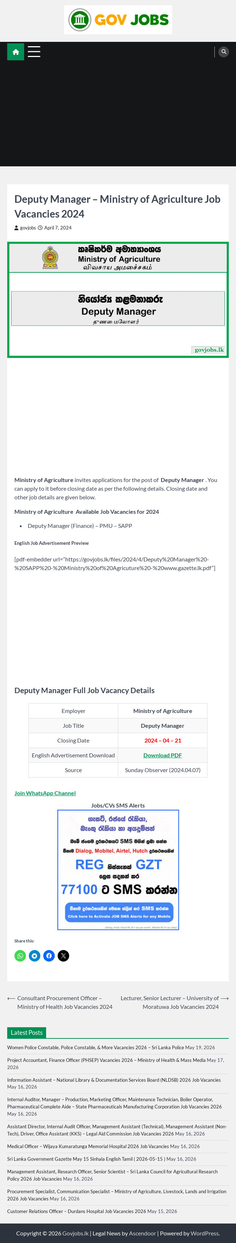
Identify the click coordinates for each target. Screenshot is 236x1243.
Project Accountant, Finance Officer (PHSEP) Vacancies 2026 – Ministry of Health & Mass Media (106, 1060)
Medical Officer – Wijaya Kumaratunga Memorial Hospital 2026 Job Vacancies (88, 1146)
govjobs (25, 228)
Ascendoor (142, 1233)
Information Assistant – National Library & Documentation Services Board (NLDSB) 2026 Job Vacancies (114, 1080)
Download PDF (162, 755)
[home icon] (15, 51)
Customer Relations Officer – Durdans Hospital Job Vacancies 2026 (76, 1211)
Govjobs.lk (75, 1233)
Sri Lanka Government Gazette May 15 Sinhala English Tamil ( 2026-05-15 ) (86, 1159)
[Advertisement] (118, 115)
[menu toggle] (34, 51)
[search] (223, 52)
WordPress (205, 1233)
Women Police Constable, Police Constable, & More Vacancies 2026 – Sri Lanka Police (95, 1047)
